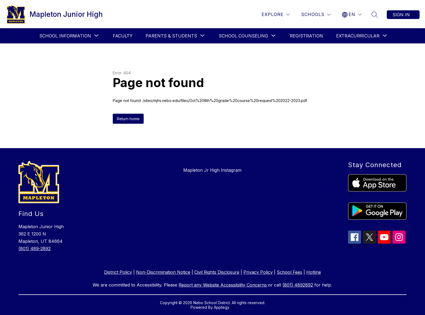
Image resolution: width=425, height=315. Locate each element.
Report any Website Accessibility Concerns (223, 285)
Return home (128, 118)
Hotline (313, 272)
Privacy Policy (258, 272)
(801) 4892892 (297, 285)
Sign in (401, 14)
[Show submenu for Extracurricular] (357, 36)
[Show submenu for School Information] (65, 36)
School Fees (289, 272)
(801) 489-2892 (34, 248)
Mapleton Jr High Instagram (212, 170)
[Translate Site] (352, 14)
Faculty (123, 36)
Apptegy (222, 307)
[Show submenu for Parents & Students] (171, 36)
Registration (306, 36)
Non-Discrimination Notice (163, 272)
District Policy (118, 272)
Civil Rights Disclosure (216, 272)
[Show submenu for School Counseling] (243, 36)
